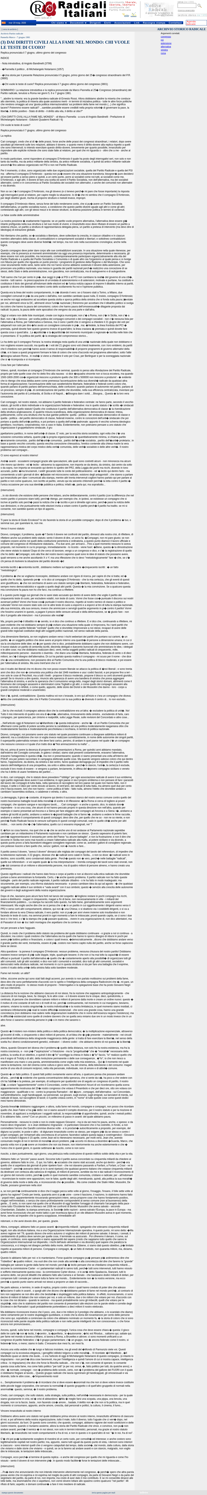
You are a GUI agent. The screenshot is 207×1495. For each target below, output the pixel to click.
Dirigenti (95, 22)
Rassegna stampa (154, 22)
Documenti (78, 22)
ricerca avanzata (186, 10)
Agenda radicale (191, 22)
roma (163, 53)
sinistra (164, 50)
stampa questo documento (12, 1492)
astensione (166, 43)
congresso (166, 36)
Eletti (107, 22)
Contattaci (175, 22)
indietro (144, 1492)
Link (137, 22)
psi (162, 40)
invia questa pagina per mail (103, 1492)
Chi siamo (59, 22)
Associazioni (122, 22)
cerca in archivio (10, 29)
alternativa (166, 46)
